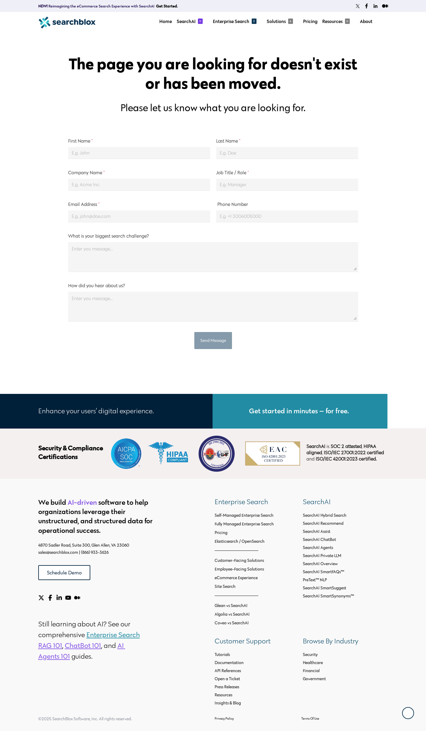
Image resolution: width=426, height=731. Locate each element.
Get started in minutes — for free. (300, 410)
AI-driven (82, 502)
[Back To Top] (408, 713)
